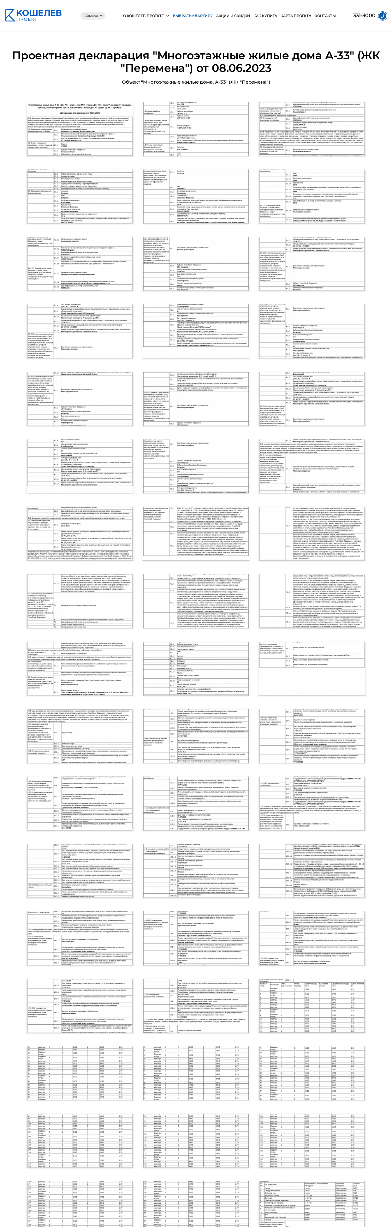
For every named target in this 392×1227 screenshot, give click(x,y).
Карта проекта (296, 16)
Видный (244, 1124)
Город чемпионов (254, 1157)
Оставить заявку (345, 1041)
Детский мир (249, 1149)
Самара (90, 16)
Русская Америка (254, 1165)
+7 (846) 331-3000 (227, 1047)
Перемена (246, 1099)
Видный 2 (246, 1116)
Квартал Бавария (253, 1132)
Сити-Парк (247, 1107)
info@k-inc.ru (316, 1102)
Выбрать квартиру (192, 16)
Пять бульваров (252, 1140)
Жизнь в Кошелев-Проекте (136, 1091)
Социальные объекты (131, 1099)
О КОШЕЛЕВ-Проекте (142, 16)
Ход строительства (128, 1124)
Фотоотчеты (122, 1116)
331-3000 (364, 16)
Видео (116, 1107)
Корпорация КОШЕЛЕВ (133, 1149)
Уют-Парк (246, 1091)
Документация (124, 1132)
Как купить (265, 16)
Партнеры (120, 1140)
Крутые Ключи (250, 1173)
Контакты (325, 16)
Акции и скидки (233, 16)
